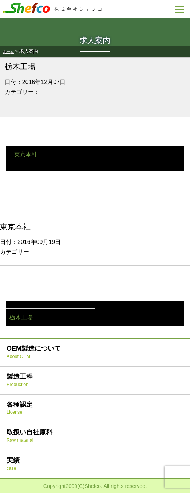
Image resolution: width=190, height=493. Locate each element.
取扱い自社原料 (29, 436)
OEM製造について (34, 352)
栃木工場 (21, 317)
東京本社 (25, 154)
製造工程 (20, 380)
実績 (13, 464)
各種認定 (20, 408)
